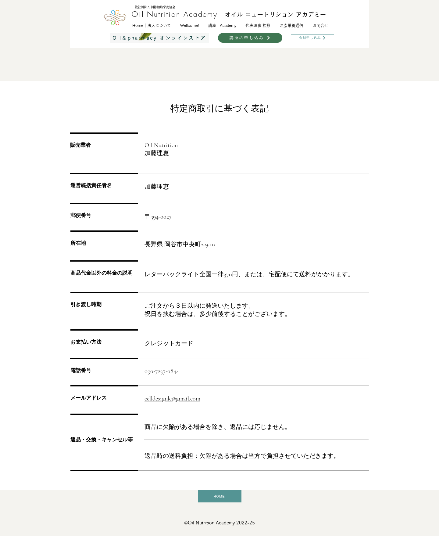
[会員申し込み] (312, 37)
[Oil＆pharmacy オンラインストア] (159, 38)
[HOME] (219, 496)
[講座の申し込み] (250, 38)
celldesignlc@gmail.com (172, 398)
